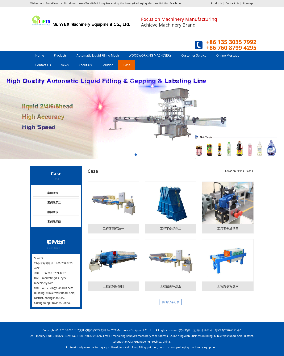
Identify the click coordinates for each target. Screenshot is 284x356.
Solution (107, 65)
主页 (240, 171)
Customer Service (193, 55)
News (65, 65)
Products (216, 3)
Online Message (227, 55)
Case (126, 65)
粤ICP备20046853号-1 (228, 330)
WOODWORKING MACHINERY (150, 55)
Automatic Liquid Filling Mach (98, 55)
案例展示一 (54, 193)
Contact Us (232, 3)
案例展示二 (54, 202)
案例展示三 (54, 212)
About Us (85, 65)
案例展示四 (54, 221)
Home (39, 55)
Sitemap (247, 3)
